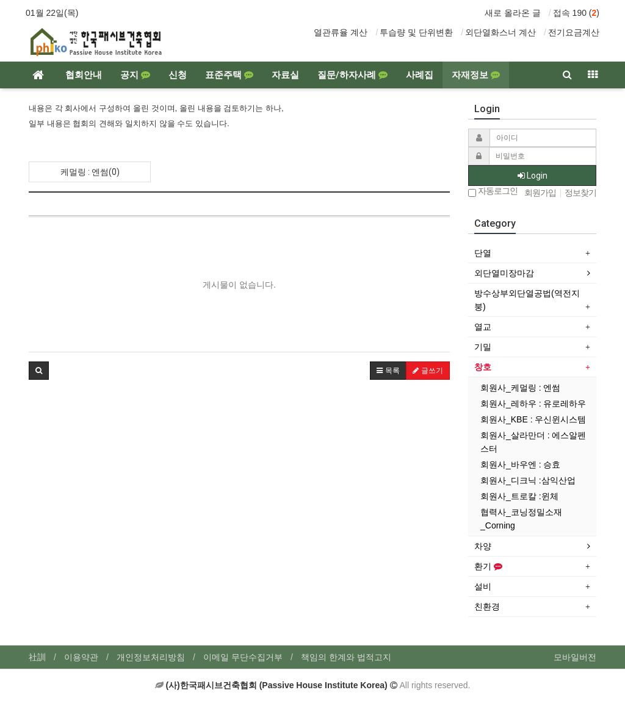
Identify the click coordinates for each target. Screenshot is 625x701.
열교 (482, 327)
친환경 (487, 606)
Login (532, 175)
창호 (482, 367)
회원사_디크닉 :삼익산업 (528, 480)
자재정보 (476, 74)
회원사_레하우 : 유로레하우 (533, 403)
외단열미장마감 (504, 273)
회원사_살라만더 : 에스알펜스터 (533, 442)
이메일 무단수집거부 (243, 657)
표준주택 (229, 74)
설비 (482, 586)
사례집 (419, 74)
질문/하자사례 (352, 74)
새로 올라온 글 (513, 13)
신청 (177, 74)
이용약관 (81, 657)
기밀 (482, 347)
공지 (135, 74)
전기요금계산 (573, 32)
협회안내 (83, 74)
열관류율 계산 (340, 32)
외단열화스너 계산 (500, 32)
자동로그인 (493, 192)
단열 (482, 253)
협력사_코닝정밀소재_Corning (521, 518)
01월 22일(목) (52, 13)
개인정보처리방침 (151, 657)
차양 (482, 546)
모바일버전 (575, 657)
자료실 (285, 74)
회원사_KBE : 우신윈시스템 (533, 419)
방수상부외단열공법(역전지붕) (527, 299)
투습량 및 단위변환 (416, 32)
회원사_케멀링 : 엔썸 (520, 388)
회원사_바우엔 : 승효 (520, 464)
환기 (488, 566)
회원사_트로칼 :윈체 (519, 496)
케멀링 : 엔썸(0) (90, 172)
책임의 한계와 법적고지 (346, 657)
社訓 (37, 657)
